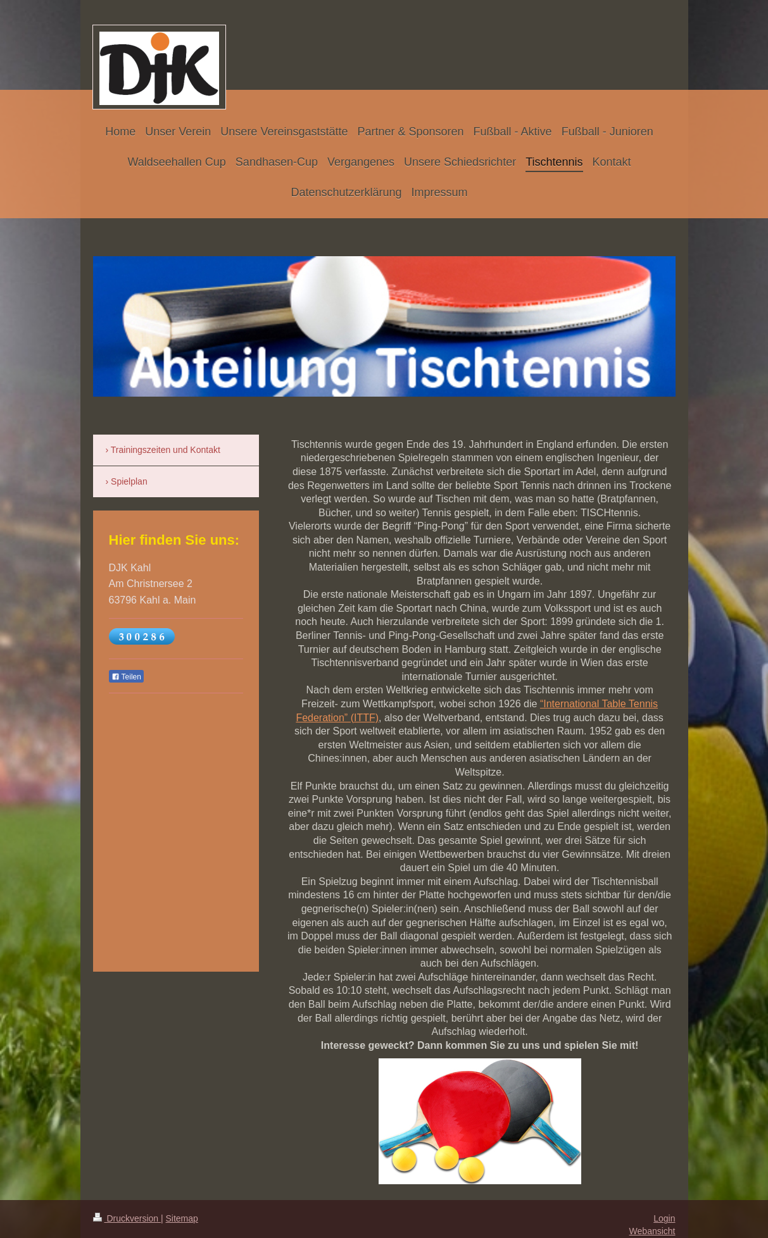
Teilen (126, 676)
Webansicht (652, 1231)
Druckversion (127, 1218)
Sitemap (182, 1218)
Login (664, 1218)
